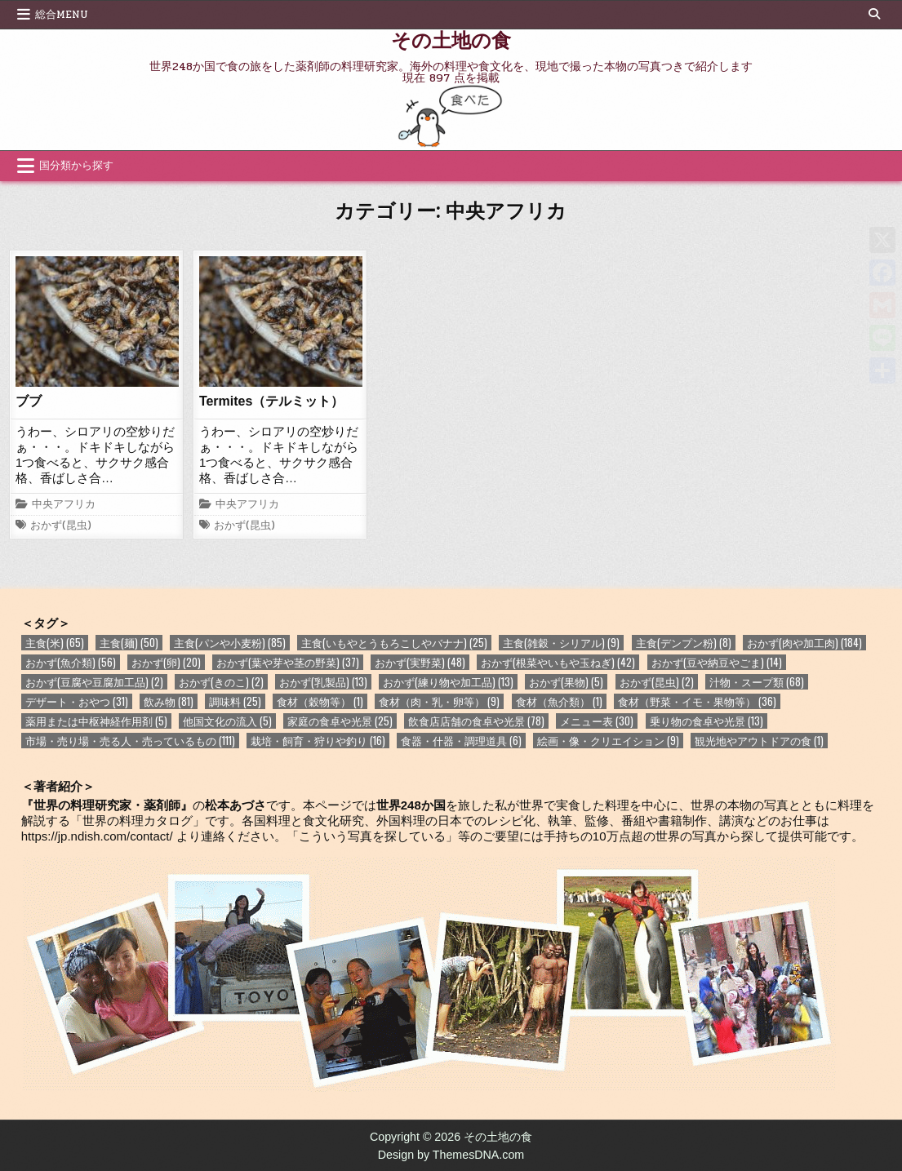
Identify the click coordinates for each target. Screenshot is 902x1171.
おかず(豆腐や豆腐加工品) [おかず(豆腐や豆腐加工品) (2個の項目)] (94, 682)
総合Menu (61, 15)
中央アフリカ (64, 505)
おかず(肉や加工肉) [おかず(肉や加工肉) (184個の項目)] (804, 642)
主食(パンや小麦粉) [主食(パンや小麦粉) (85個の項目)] (230, 642)
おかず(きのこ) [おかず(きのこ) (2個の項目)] (221, 682)
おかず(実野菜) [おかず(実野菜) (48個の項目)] (420, 662)
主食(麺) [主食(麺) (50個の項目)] (129, 642)
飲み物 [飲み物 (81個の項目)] (168, 701)
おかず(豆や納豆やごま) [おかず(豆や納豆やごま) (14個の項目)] (716, 662)
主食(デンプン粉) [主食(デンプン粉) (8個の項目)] (683, 642)
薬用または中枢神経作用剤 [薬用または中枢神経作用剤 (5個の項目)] (96, 721)
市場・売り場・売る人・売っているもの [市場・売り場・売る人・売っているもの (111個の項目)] (130, 740)
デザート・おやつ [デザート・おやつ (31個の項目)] (76, 701)
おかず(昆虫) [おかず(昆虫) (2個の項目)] (657, 682)
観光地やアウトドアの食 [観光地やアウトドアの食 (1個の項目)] (759, 740)
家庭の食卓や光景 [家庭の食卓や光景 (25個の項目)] (340, 721)
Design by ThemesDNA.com (451, 1154)
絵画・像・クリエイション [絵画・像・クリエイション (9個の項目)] (608, 740)
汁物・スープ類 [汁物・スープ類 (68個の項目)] (756, 682)
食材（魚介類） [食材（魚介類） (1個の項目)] (559, 701)
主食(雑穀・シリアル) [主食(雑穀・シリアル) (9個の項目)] (561, 642)
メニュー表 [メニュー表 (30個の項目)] (596, 721)
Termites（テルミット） (271, 401)
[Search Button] (874, 14)
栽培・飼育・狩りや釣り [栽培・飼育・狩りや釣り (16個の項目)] (318, 740)
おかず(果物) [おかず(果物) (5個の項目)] (566, 682)
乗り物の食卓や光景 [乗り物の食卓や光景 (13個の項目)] (706, 721)
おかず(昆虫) (60, 526)
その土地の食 (451, 39)
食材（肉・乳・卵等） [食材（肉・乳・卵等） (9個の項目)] (439, 701)
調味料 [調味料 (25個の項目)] (235, 701)
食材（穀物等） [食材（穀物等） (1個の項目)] (320, 701)
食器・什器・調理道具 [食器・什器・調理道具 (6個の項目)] (461, 740)
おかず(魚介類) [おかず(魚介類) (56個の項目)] (70, 662)
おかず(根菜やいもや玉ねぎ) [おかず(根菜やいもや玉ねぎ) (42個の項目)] (558, 662)
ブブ (29, 401)
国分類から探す (76, 165)
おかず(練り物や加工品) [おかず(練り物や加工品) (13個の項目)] (448, 682)
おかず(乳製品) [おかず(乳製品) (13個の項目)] (323, 682)
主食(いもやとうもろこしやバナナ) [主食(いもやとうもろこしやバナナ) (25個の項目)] (394, 642)
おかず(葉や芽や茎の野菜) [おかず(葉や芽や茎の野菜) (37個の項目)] (287, 662)
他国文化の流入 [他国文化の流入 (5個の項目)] (227, 721)
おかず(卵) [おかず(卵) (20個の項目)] (166, 662)
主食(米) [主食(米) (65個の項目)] (54, 642)
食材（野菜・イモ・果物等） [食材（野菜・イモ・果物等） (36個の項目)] (697, 701)
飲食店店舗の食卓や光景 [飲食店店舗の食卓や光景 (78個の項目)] (476, 721)
